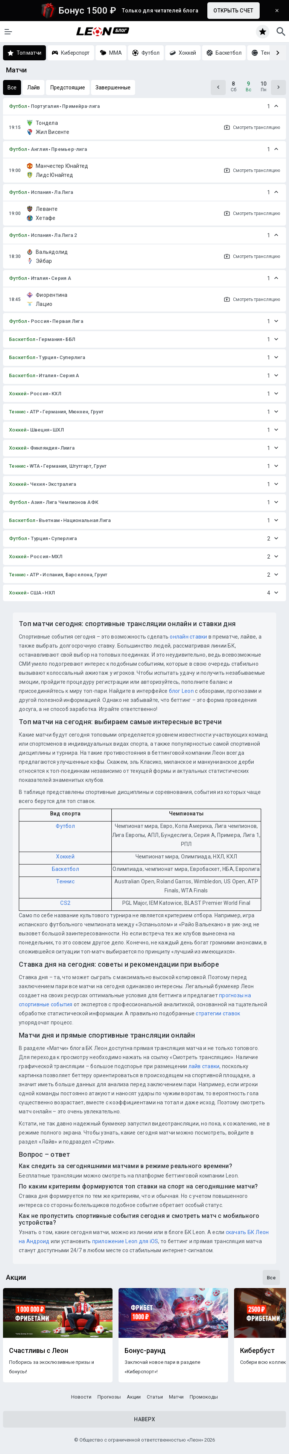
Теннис (17, 412)
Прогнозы (109, 1397)
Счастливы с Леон (38, 1350)
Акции (134, 1397)
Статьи (155, 1397)
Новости (81, 1397)
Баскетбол (22, 339)
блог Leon (181, 691)
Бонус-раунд (145, 1350)
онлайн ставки (188, 637)
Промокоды (204, 1397)
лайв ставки (204, 1066)
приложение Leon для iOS (125, 1241)
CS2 (65, 903)
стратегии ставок (218, 1013)
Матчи (176, 1397)
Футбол (18, 106)
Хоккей (18, 393)
